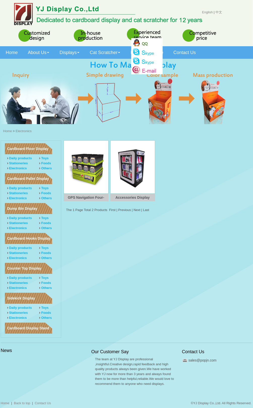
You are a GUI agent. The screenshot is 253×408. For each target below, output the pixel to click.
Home (7, 131)
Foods (45, 163)
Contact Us (193, 351)
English (207, 12)
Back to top (22, 403)
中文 (218, 12)
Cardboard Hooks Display (28, 238)
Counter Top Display (24, 268)
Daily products (19, 158)
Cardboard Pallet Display (28, 179)
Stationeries (17, 163)
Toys (44, 158)
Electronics (24, 131)
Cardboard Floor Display (27, 149)
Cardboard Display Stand (28, 328)
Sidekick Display (21, 298)
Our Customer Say (110, 351)
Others (45, 168)
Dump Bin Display (22, 209)
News (6, 350)
